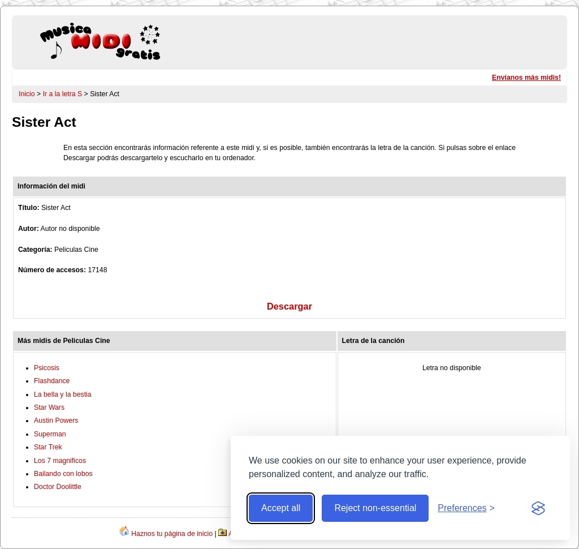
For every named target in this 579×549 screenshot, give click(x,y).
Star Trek (48, 447)
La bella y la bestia (63, 394)
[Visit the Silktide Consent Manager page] (538, 508)
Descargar (289, 306)
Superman (50, 434)
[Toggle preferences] (466, 508)
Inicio (27, 94)
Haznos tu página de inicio (172, 534)
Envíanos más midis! (526, 78)
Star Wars (49, 407)
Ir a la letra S (63, 94)
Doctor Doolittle (57, 487)
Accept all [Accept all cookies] (280, 508)
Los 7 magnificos (60, 461)
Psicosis (46, 368)
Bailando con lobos (63, 474)
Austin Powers (56, 420)
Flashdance (52, 381)
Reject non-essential (375, 508)
